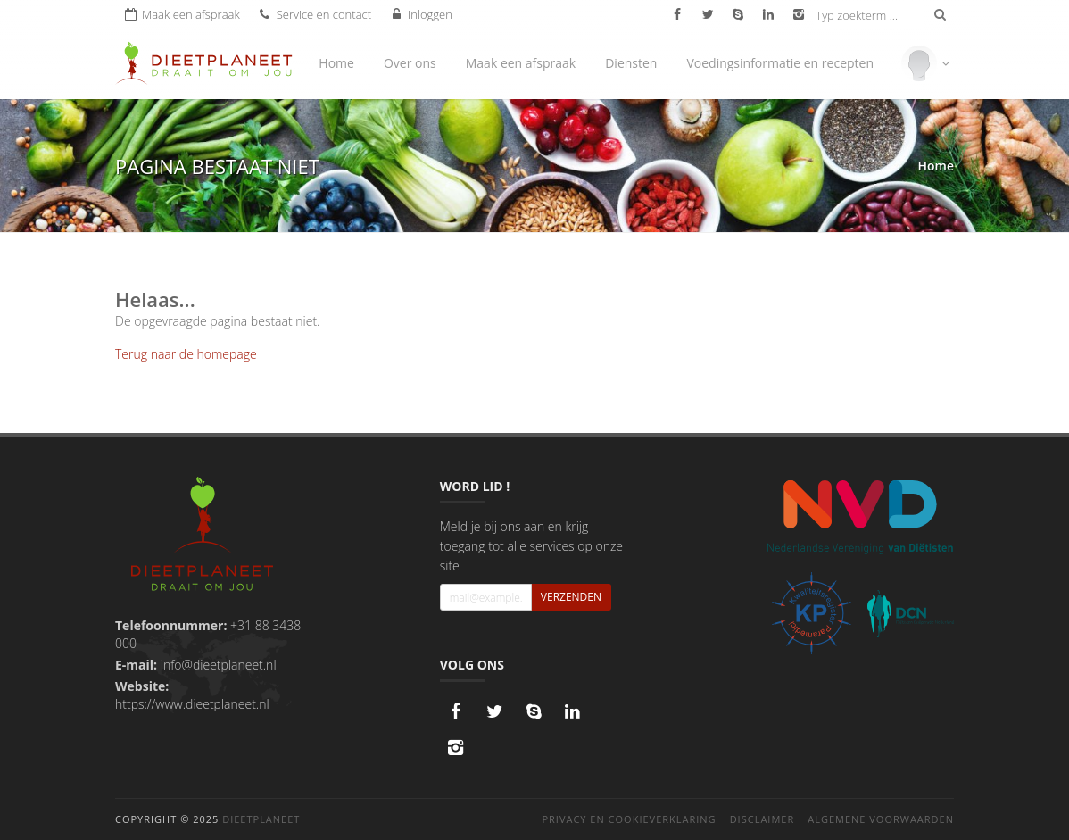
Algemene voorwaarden (881, 819)
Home (336, 62)
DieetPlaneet (261, 819)
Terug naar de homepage (186, 353)
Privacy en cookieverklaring (629, 819)
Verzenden (571, 596)
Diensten (631, 62)
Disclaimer (762, 819)
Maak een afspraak (521, 62)
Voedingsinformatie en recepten (780, 62)
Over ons (410, 62)
